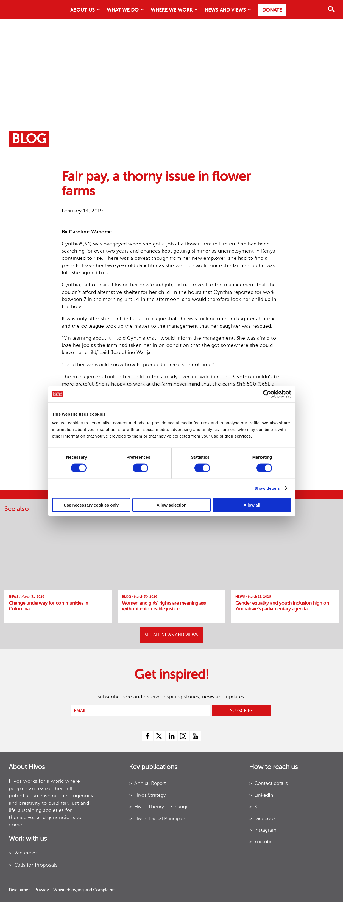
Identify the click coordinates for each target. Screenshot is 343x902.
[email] (140, 710)
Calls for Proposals (36, 865)
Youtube (263, 841)
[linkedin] (171, 736)
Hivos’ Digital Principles (160, 818)
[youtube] (195, 736)
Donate (272, 10)
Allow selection (171, 504)
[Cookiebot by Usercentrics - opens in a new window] (267, 394)
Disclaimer (19, 889)
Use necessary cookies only (91, 504)
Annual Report (150, 783)
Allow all (252, 504)
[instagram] (183, 736)
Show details (267, 488)
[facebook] (147, 736)
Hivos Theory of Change (161, 806)
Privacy (41, 889)
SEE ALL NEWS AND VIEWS (171, 634)
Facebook (265, 818)
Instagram (265, 830)
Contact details (271, 783)
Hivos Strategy (150, 795)
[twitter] (159, 736)
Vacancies (26, 853)
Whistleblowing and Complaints (84, 889)
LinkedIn (263, 795)
